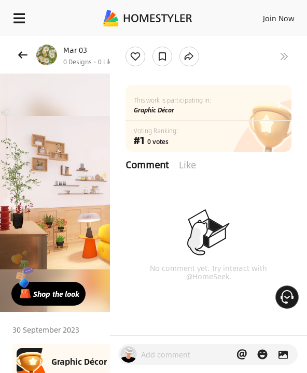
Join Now (279, 18)
